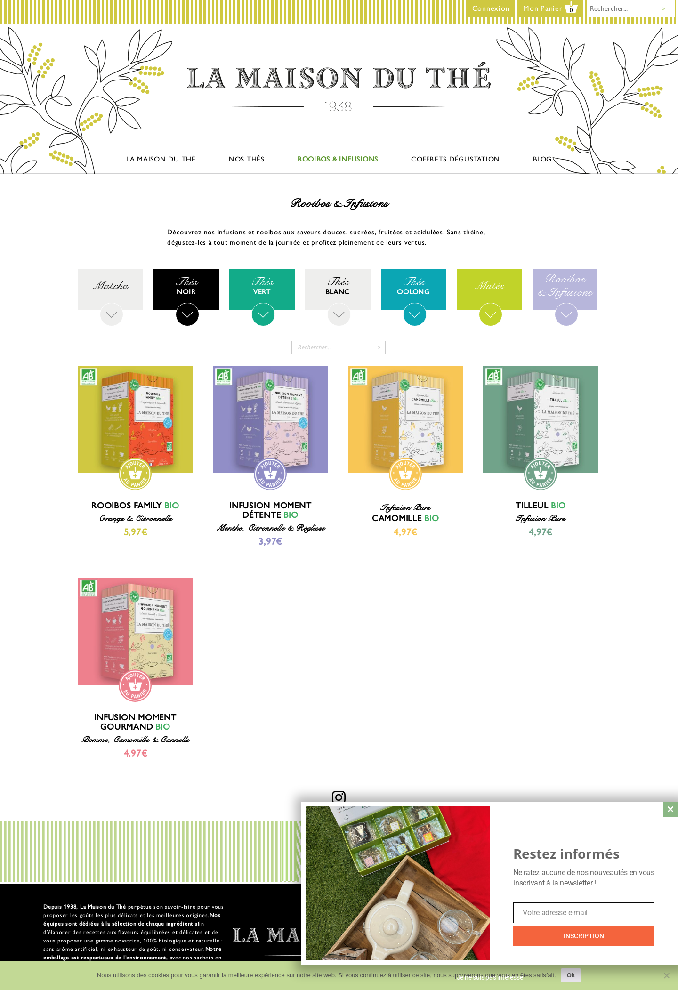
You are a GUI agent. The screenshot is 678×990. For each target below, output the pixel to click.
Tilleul (540, 505)
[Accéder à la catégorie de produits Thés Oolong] (413, 285)
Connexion (491, 8)
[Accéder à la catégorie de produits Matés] (489, 285)
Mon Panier (550, 7)
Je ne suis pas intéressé (490, 977)
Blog (542, 159)
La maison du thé (161, 159)
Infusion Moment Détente (270, 510)
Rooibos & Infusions (338, 159)
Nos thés (247, 159)
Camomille (405, 518)
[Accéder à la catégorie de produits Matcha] (110, 285)
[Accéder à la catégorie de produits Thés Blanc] (338, 285)
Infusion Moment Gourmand (135, 722)
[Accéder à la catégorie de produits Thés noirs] (186, 285)
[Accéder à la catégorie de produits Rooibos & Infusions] (565, 285)
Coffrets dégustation (455, 159)
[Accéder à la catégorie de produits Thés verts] (262, 285)
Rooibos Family (135, 505)
